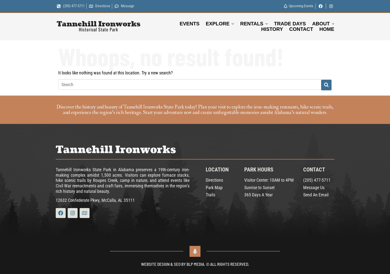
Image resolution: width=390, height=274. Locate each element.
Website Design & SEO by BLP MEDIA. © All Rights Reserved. (195, 264)
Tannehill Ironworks (99, 24)
